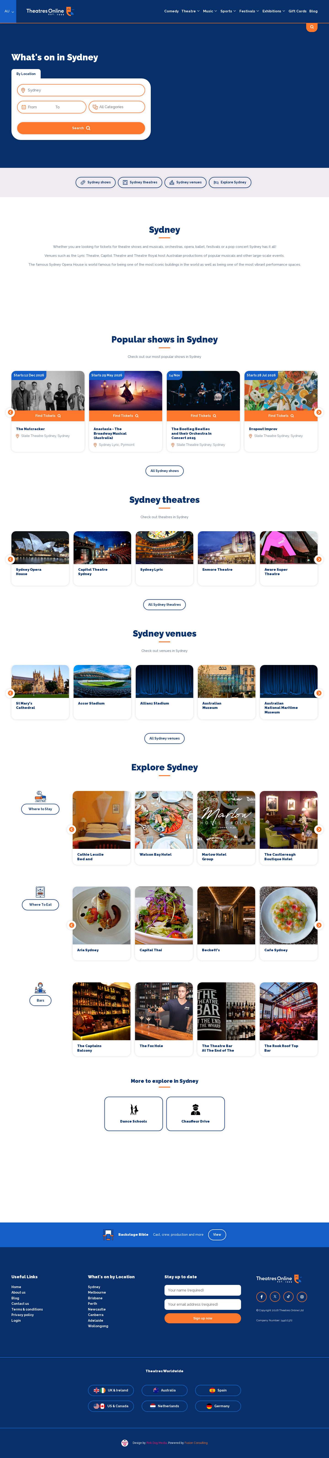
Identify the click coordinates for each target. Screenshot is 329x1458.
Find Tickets (48, 416)
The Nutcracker (30, 429)
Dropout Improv (263, 429)
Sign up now (202, 1318)
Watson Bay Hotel (156, 854)
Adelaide (95, 1320)
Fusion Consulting (196, 1443)
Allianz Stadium (154, 703)
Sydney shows (96, 182)
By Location (26, 74)
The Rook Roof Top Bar (281, 1048)
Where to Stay (40, 809)
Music (208, 11)
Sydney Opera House (28, 572)
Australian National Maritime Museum (281, 707)
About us (18, 1292)
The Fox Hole (151, 1046)
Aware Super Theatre (276, 572)
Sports (226, 11)
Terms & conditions (27, 1309)
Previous (10, 412)
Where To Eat (40, 904)
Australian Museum (211, 705)
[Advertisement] (164, 1190)
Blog (313, 11)
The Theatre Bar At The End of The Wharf (218, 1048)
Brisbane (95, 1298)
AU (7, 11)
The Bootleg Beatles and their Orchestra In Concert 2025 (191, 433)
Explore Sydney (230, 182)
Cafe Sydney (275, 950)
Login (16, 1320)
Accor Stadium (91, 703)
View (217, 1234)
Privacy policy (22, 1315)
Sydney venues (186, 182)
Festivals (247, 11)
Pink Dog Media (156, 1443)
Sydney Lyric (151, 570)
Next (318, 412)
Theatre (188, 11)
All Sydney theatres (164, 604)
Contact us (20, 1303)
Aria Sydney (87, 950)
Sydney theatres (140, 182)
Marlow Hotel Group (214, 856)
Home (16, 1287)
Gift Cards (298, 11)
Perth (92, 1303)
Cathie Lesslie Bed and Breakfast (90, 856)
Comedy (171, 11)
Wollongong (98, 1326)
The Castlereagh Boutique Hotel (280, 856)
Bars (40, 1000)
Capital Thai (151, 950)
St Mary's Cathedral (25, 705)
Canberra (95, 1315)
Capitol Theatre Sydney (93, 572)
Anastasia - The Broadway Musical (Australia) (110, 433)
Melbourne (97, 1292)
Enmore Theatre (217, 570)
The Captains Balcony (89, 1048)
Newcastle (97, 1309)
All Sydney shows (165, 471)
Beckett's (211, 950)
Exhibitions (272, 11)
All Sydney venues (164, 738)
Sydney (94, 1287)
